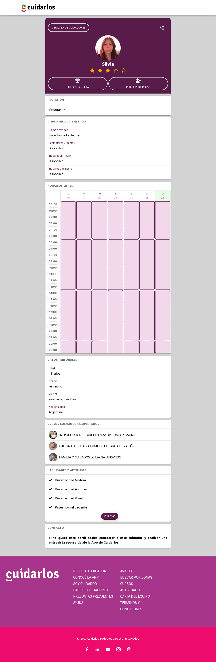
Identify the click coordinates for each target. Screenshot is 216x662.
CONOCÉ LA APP (86, 577)
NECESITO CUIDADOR (89, 571)
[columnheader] (68, 195)
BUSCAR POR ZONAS (136, 577)
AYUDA (78, 603)
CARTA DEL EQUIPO (135, 596)
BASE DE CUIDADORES (90, 590)
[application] (68, 220)
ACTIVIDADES (130, 590)
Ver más (110, 516)
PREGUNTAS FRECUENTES (93, 596)
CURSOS (126, 584)
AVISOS (126, 571)
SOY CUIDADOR (85, 584)
